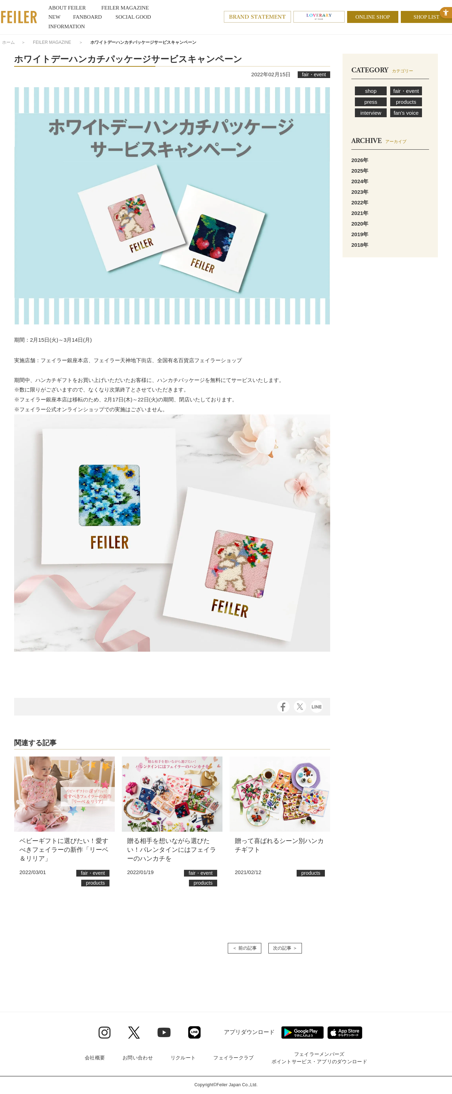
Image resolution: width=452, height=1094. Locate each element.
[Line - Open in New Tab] (194, 1032)
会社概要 (95, 1057)
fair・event (406, 91)
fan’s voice (406, 113)
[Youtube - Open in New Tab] (164, 1032)
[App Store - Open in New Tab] (344, 1032)
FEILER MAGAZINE (52, 42)
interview (370, 113)
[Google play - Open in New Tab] (302, 1032)
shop (371, 91)
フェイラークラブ (233, 1057)
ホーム (8, 42)
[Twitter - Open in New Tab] (134, 1033)
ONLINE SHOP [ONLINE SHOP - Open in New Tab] (373, 17)
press (370, 102)
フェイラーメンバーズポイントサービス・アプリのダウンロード (319, 1057)
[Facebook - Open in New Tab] (283, 706)
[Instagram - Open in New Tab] (105, 1033)
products (406, 102)
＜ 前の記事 (244, 948)
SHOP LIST (426, 17)
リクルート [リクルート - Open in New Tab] (183, 1057)
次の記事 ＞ (285, 948)
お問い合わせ (138, 1057)
